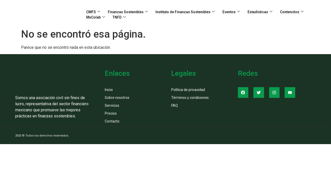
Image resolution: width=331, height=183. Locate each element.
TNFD (119, 17)
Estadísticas (260, 12)
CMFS (93, 12)
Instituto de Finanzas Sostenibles (185, 12)
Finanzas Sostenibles (128, 12)
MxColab (95, 17)
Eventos (231, 12)
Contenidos (292, 12)
